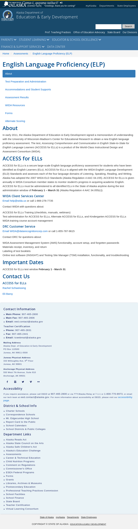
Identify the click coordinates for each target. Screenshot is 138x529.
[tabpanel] (69, 191)
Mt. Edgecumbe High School (22, 418)
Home (6, 53)
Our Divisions (130, 32)
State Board (113, 32)
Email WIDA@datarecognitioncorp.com (25, 231)
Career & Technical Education (23, 458)
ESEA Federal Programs (20, 472)
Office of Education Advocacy (89, 32)
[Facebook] (7, 382)
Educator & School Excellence (76, 40)
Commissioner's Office (19, 468)
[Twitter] (23, 382)
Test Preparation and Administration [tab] (25, 81)
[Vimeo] (31, 382)
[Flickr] (38, 382)
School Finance (15, 498)
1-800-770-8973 (113, 394)
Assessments (21, 53)
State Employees (126, 5)
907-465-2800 (30, 314)
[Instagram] (15, 382)
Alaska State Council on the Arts (25, 443)
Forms (9, 476)
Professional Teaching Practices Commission (32, 490)
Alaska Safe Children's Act (21, 447)
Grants (10, 479)
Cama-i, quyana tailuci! (40, 3)
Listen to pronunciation (60, 2)
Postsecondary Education (21, 487)
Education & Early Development (88, 524)
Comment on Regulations (20, 465)
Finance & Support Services (23, 47)
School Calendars (16, 425)
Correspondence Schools (20, 414)
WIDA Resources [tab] (15, 105)
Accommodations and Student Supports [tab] (28, 89)
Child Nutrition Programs (20, 461)
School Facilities (15, 494)
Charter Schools (15, 411)
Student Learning (34, 40)
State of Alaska (15, 4)
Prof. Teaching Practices (58, 32)
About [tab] (8, 73)
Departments (106, 5)
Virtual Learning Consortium (22, 509)
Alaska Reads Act (16, 439)
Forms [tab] (8, 113)
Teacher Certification (18, 505)
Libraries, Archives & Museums (24, 483)
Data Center (56, 47)
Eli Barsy (8, 293)
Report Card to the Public (21, 422)
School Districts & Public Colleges (26, 429)
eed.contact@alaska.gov (28, 321)
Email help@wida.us (14, 200)
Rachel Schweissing (14, 287)
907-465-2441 (20, 334)
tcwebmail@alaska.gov (27, 337)
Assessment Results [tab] (17, 97)
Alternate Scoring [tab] (15, 121)
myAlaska (91, 5)
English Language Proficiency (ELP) (52, 53)
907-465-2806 (26, 318)
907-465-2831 (23, 330)
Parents (8, 40)
